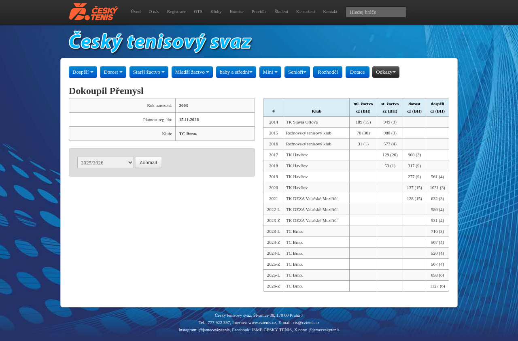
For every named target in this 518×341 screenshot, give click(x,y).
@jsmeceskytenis (214, 329)
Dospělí (82, 72)
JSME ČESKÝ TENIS (272, 329)
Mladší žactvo (192, 72)
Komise (237, 11)
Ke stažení (305, 11)
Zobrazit (148, 162)
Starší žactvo (149, 72)
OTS (198, 11)
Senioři (297, 72)
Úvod (135, 11)
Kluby (216, 11)
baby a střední (236, 72)
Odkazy (385, 72)
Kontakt (330, 11)
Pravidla (259, 11)
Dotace (357, 72)
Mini (270, 72)
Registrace (176, 11)
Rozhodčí (328, 72)
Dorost (113, 72)
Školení (281, 11)
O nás (154, 11)
